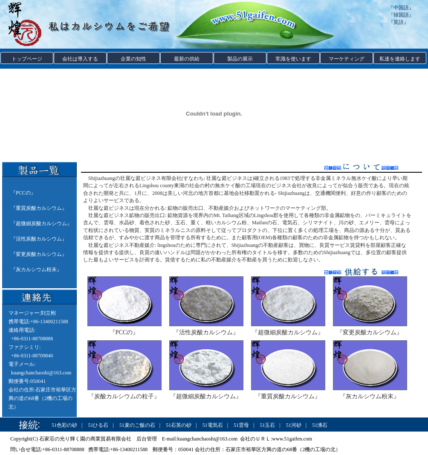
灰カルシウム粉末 (36, 269)
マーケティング (346, 59)
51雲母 (241, 425)
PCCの (23, 193)
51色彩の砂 (64, 425)
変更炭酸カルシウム (39, 254)
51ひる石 (98, 425)
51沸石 (319, 425)
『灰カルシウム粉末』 (369, 396)
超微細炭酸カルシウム (41, 223)
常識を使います (293, 59)
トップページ (27, 59)
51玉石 (267, 425)
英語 (398, 22)
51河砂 (293, 425)
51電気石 (212, 425)
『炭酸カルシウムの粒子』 (124, 396)
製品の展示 (240, 59)
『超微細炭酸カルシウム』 (288, 332)
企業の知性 (133, 59)
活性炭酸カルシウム (39, 239)
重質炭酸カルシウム (39, 208)
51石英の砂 (178, 425)
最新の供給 (187, 59)
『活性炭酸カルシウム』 (206, 332)
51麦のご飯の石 (137, 425)
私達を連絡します (399, 59)
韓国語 (401, 15)
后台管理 (146, 439)
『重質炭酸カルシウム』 (288, 396)
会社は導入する (80, 59)
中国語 (401, 8)
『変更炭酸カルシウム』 (369, 332)
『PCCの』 (124, 332)
